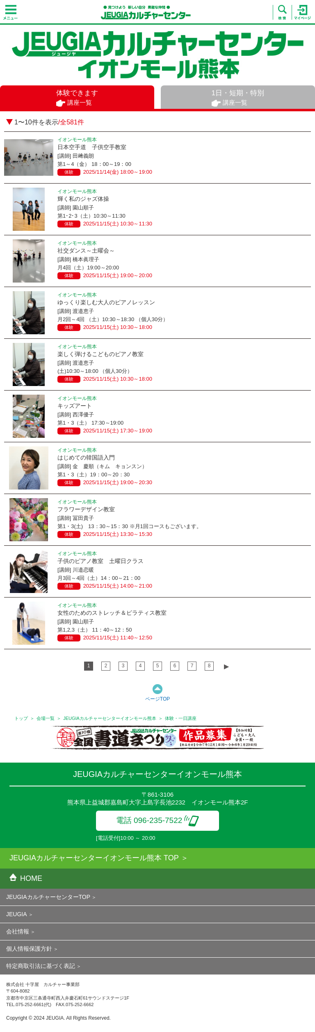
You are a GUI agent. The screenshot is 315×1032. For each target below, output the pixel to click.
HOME (25, 878)
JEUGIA (16, 914)
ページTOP (157, 699)
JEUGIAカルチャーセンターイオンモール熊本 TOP (94, 858)
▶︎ (226, 666)
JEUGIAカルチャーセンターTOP (48, 897)
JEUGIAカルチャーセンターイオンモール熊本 (109, 718)
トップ (21, 718)
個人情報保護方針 (29, 948)
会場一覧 (46, 718)
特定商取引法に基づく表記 (40, 966)
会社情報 (17, 931)
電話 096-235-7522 (157, 820)
